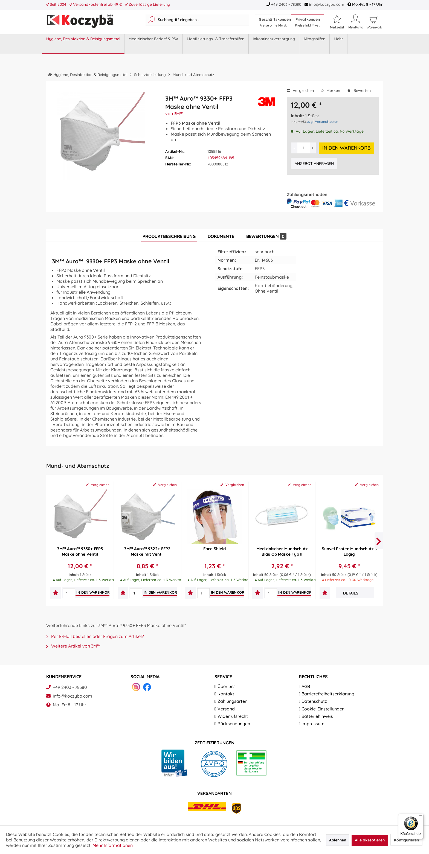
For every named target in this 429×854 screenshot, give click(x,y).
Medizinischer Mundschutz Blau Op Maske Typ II (282, 551)
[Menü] (420, 817)
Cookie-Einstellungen (323, 709)
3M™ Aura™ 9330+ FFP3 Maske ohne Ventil (80, 551)
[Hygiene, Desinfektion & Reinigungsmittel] (83, 44)
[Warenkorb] (374, 27)
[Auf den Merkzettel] (56, 593)
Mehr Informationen (112, 845)
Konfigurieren (406, 840)
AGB (306, 686)
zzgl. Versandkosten (322, 121)
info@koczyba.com (326, 4)
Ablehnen (337, 840)
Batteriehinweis (317, 716)
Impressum (313, 723)
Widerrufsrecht (233, 716)
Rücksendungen (234, 723)
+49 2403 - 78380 (286, 4)
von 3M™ (174, 113)
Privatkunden (307, 22)
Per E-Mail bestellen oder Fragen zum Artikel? (95, 636)
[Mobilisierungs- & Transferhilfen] (216, 44)
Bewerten (359, 90)
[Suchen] (152, 19)
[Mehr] (338, 44)
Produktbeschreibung (169, 236)
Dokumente (221, 236)
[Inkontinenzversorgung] (274, 44)
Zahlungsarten (232, 701)
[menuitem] (197, 19)
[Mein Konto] (355, 21)
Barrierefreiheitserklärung (328, 693)
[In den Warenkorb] (94, 592)
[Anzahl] (303, 147)
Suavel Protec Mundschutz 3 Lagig (349, 551)
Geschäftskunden (275, 22)
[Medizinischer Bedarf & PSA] (153, 44)
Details (350, 593)
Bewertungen (266, 236)
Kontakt (226, 693)
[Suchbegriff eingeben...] (197, 19)
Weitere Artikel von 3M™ (73, 646)
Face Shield (214, 548)
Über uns (227, 686)
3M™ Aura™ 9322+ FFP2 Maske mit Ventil (147, 551)
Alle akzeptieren (370, 840)
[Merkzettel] (337, 21)
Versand (226, 709)
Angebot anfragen (314, 163)
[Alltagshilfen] (314, 44)
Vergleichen (300, 90)
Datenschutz (314, 701)
